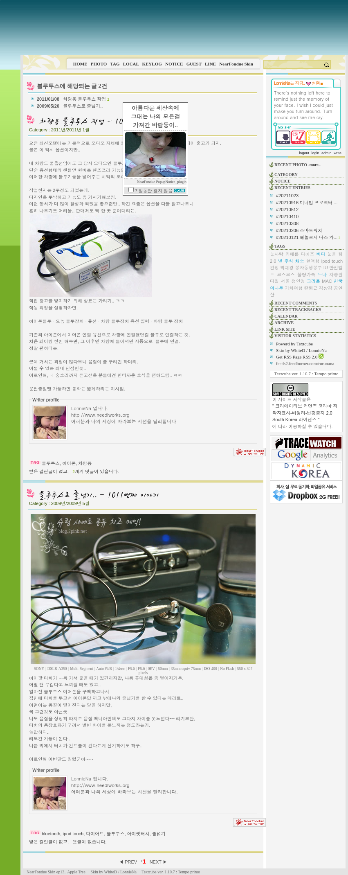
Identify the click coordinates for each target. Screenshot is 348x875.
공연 (338, 288)
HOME (80, 63)
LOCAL (131, 63)
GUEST (194, 63)
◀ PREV (128, 861)
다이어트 (95, 833)
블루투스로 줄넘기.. (83, 106)
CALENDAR (286, 316)
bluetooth (51, 833)
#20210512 (287, 209)
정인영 (298, 281)
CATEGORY (286, 174)
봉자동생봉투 (308, 267)
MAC (327, 281)
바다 (320, 254)
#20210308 (287, 223)
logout (304, 153)
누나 (322, 274)
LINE (210, 63)
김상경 (325, 288)
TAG (114, 63)
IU (325, 267)
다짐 (274, 281)
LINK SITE (284, 329)
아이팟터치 (138, 833)
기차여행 (294, 288)
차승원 (336, 274)
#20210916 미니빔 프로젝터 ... (306, 202)
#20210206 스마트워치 (299, 230)
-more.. (314, 164)
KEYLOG (152, 63)
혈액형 (312, 261)
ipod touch (73, 833)
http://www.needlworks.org (100, 414)
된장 (274, 267)
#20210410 (287, 216)
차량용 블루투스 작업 (86, 99)
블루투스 (51, 463)
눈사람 (276, 254)
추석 (288, 261)
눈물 (331, 254)
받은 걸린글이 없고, (49, 471)
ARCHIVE (284, 322)
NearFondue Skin (236, 63)
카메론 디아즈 (299, 254)
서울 (285, 281)
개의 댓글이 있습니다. (95, 471)
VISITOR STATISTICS (295, 336)
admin (326, 153)
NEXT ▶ (158, 861)
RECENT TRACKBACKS (297, 309)
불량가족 (306, 274)
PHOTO (99, 63)
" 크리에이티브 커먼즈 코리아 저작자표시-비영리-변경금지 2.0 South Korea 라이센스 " (304, 413)
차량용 (85, 463)
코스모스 (286, 274)
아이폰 (69, 463)
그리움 (313, 281)
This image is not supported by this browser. (184, 27)
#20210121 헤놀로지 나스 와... (306, 237)
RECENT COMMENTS (295, 303)
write (337, 153)
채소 (299, 261)
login (315, 153)
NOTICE (174, 63)
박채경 (287, 267)
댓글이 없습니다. (89, 841)
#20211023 (287, 195)
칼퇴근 (311, 288)
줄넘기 (159, 833)
